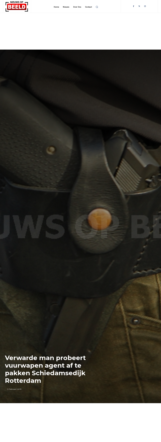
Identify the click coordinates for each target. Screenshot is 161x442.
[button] (96, 7)
